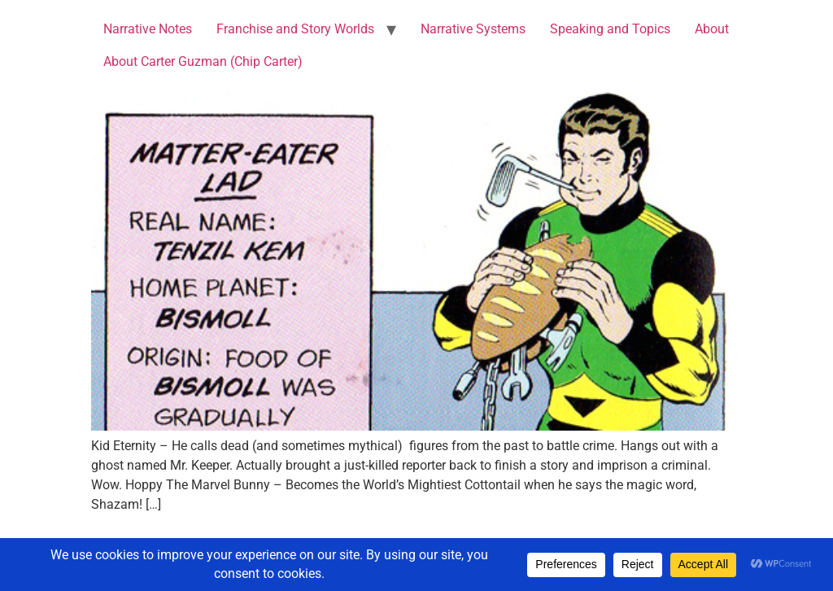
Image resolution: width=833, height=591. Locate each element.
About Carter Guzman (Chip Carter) (203, 61)
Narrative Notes (147, 29)
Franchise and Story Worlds (295, 29)
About (712, 29)
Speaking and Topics (610, 29)
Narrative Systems (473, 29)
